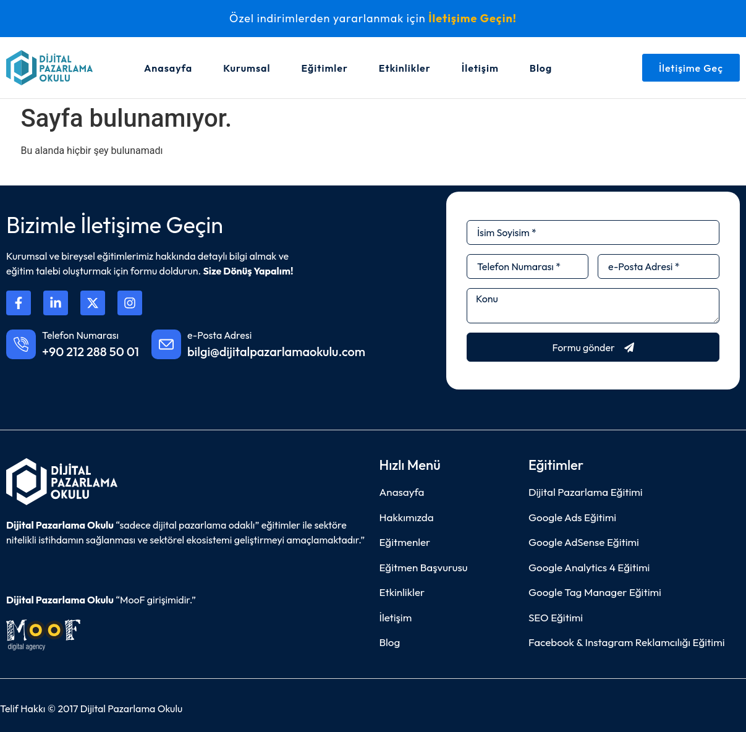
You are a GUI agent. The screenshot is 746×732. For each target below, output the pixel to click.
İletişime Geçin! (472, 18)
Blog (541, 68)
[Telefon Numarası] (21, 344)
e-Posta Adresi (219, 335)
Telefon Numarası (80, 335)
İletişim (480, 68)
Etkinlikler (405, 68)
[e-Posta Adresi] (166, 344)
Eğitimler (324, 68)
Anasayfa (168, 68)
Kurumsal (246, 68)
